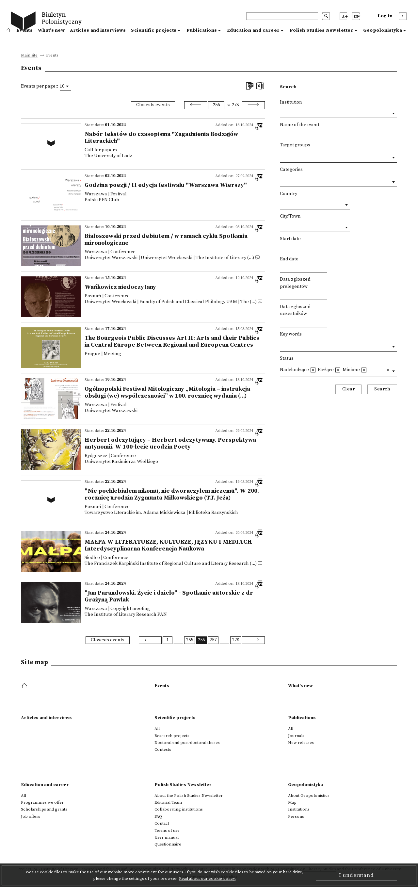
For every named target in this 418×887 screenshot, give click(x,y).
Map (292, 802)
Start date (290, 239)
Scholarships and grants (44, 809)
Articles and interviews (98, 30)
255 (189, 640)
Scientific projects (154, 30)
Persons (296, 816)
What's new (51, 30)
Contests (162, 749)
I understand (356, 875)
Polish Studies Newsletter (322, 30)
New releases (301, 742)
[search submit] (326, 16)
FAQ (158, 816)
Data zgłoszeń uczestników (295, 310)
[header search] (282, 16)
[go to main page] (47, 22)
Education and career (253, 30)
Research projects (171, 735)
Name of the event (299, 125)
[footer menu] (25, 686)
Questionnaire (167, 844)
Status (287, 358)
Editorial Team (168, 802)
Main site (29, 56)
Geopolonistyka (382, 30)
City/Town (290, 216)
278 (235, 105)
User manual (166, 837)
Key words (291, 334)
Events (24, 30)
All (157, 728)
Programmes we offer (42, 802)
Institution (291, 102)
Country (288, 194)
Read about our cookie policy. (207, 878)
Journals (296, 735)
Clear (348, 389)
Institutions (299, 809)
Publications (201, 30)
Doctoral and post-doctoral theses (187, 742)
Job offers (30, 816)
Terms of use (167, 830)
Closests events (153, 105)
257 (213, 640)
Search (382, 389)
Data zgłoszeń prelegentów (295, 282)
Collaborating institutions (178, 809)
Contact (161, 823)
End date (289, 259)
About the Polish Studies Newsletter (188, 795)
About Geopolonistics (309, 795)
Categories (291, 169)
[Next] (253, 105)
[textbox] (281, 156)
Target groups (295, 145)
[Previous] (195, 105)
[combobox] (65, 86)
